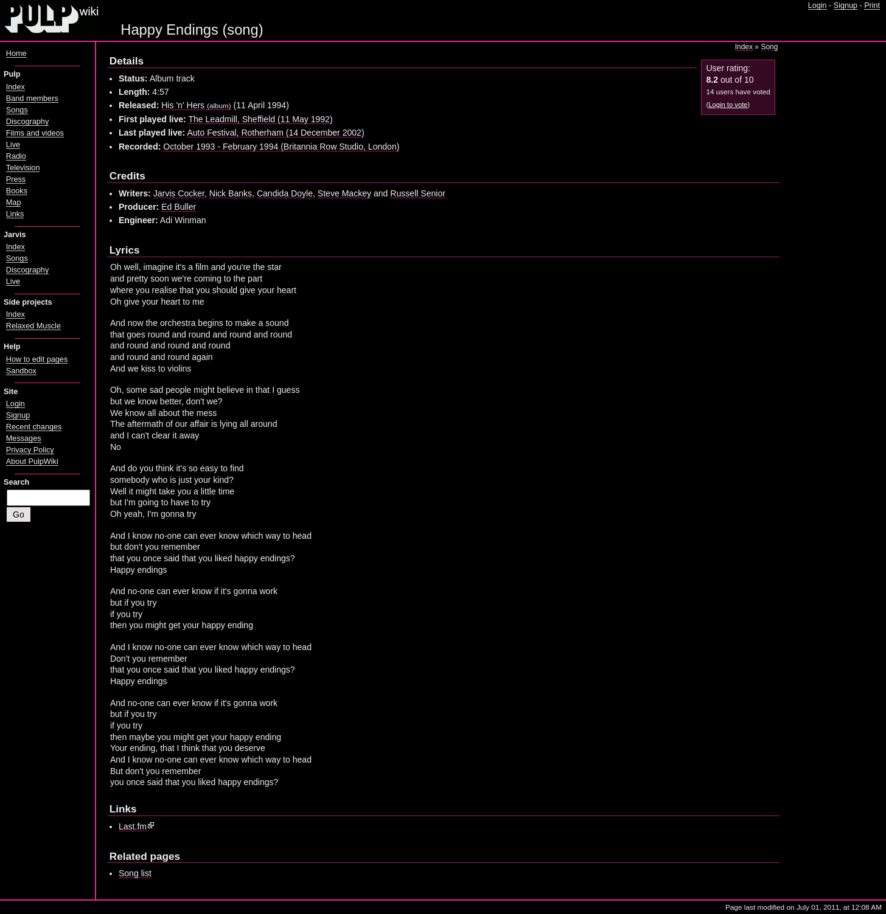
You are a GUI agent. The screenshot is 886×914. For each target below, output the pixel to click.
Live (13, 144)
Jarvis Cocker (178, 193)
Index (744, 47)
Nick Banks (230, 193)
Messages (23, 438)
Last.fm (133, 826)
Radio (16, 156)
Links (15, 214)
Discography (27, 121)
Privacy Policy (30, 450)
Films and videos (35, 133)
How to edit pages (37, 359)
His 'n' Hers (196, 105)
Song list (135, 873)
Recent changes (34, 427)
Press (16, 179)
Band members (32, 98)
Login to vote (727, 104)
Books (16, 191)
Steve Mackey (344, 193)
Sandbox (21, 371)
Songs (17, 110)
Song (769, 47)
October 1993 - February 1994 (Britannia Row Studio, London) (281, 146)
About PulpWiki (32, 461)
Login (817, 5)
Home (16, 53)
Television (23, 168)
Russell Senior (417, 193)
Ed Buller (178, 207)
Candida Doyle (285, 193)
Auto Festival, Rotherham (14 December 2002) (275, 132)
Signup (845, 5)
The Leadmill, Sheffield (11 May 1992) (260, 119)
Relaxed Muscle (33, 326)
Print (872, 5)
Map (13, 202)
